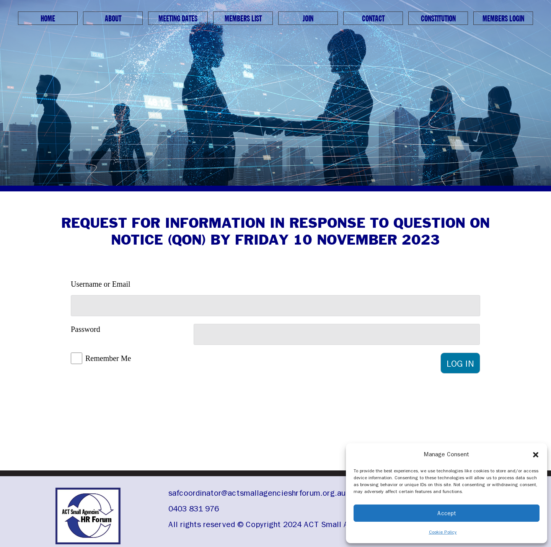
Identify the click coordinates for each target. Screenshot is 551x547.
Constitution (438, 19)
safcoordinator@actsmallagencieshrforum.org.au (257, 493)
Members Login (503, 19)
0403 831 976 (193, 508)
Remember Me (108, 358)
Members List (243, 19)
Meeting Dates (177, 19)
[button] (536, 454)
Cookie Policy (443, 532)
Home (48, 19)
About (113, 19)
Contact (373, 19)
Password (85, 329)
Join (308, 19)
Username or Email (100, 284)
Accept (446, 513)
